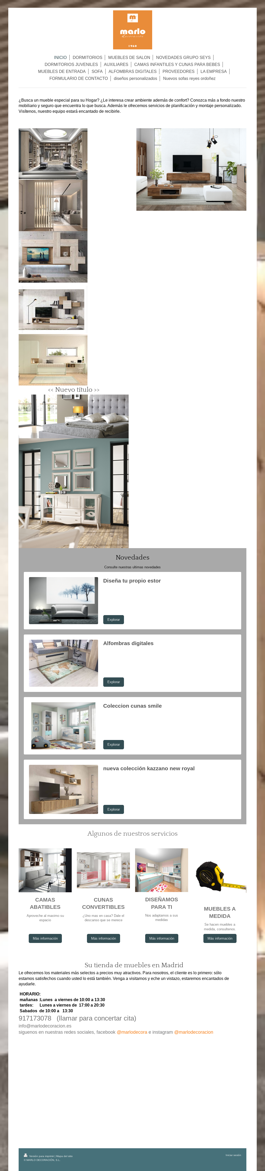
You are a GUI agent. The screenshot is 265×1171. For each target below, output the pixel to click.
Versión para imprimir (39, 1156)
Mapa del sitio (64, 1156)
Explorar (113, 619)
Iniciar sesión (233, 1155)
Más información (45, 938)
